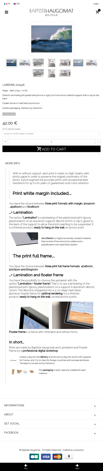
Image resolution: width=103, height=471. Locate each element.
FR (7, 3)
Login (96, 3)
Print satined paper (11, 129)
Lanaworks (78, 450)
